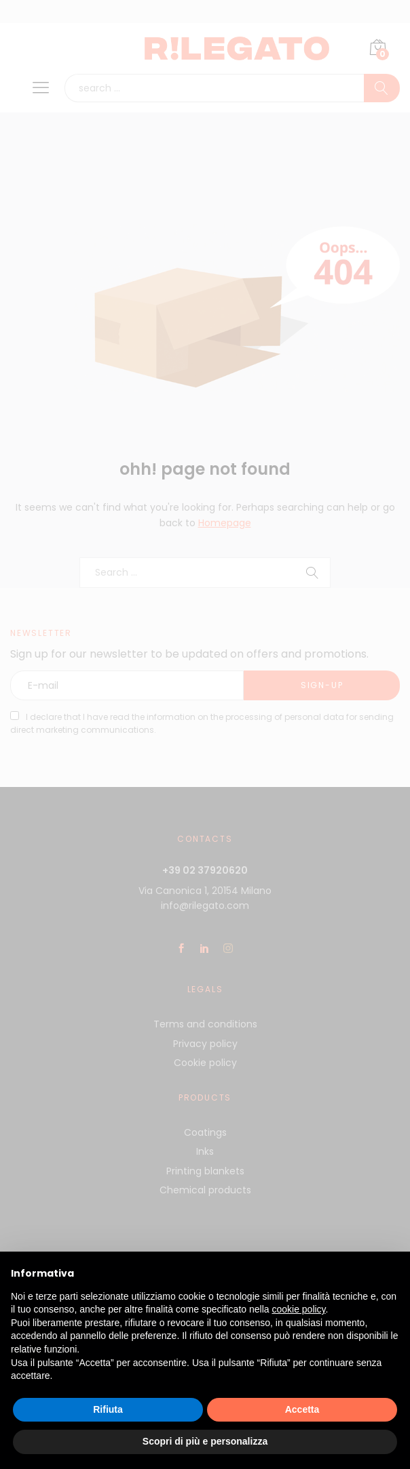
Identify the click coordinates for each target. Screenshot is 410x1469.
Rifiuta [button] (108, 1409)
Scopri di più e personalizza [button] (205, 1441)
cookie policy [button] (298, 1309)
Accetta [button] (302, 1409)
